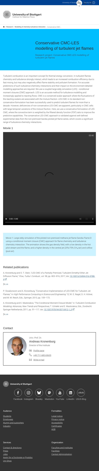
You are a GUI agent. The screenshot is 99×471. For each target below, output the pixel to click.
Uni (70, 2)
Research (8, 26)
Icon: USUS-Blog (81, 391)
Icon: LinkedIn (70, 391)
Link (6, 282)
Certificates (56, 424)
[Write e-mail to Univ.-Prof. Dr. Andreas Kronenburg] (36, 358)
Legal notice (57, 414)
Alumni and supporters (13, 421)
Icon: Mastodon (49, 391)
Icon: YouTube (60, 391)
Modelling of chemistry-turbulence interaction (28, 26)
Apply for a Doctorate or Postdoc (18, 455)
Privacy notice (57, 417)
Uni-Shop (7, 459)
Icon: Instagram (28, 391)
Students (7, 414)
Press (5, 449)
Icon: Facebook (18, 391)
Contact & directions (12, 446)
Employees (8, 417)
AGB (53, 427)
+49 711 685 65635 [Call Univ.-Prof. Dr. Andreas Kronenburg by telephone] (42, 353)
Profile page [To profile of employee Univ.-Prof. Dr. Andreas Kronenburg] (38, 348)
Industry (7, 424)
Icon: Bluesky (39, 391)
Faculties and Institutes (62, 446)
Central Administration (61, 452)
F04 (87, 2)
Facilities (55, 449)
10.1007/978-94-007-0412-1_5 (58, 307)
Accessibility (57, 421)
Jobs (5, 452)
